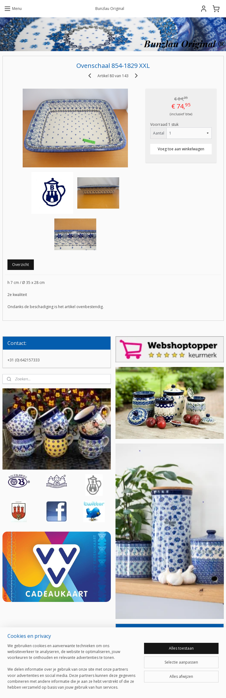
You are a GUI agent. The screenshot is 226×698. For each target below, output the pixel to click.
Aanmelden (135, 660)
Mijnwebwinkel (182, 686)
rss (104, 686)
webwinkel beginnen (128, 686)
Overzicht (20, 264)
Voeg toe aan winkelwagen (181, 148)
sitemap (91, 686)
